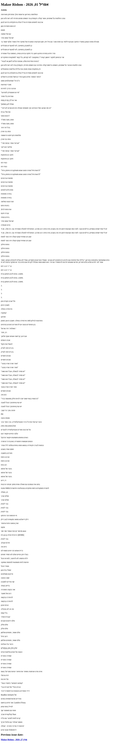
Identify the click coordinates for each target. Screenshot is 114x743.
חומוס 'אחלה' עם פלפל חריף (11, 722)
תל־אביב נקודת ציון (8, 301)
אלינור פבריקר (6, 147)
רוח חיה (4, 395)
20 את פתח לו (6, 209)
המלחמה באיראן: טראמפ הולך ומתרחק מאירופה (19, 14)
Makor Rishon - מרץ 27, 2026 (14, 739)
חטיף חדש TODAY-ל (8, 730)
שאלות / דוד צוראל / (8, 328)
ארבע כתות (5, 457)
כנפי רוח (4, 163)
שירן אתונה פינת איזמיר (9, 523)
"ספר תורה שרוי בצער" (9, 363)
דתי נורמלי (5, 675)
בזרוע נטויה (5, 217)
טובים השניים (6, 356)
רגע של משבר (6, 593)
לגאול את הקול (6, 344)
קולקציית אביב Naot (8, 714)
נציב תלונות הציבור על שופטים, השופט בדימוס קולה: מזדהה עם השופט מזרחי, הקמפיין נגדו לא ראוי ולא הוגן (41, 65)
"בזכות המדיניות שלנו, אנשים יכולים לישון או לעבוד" (20, 61)
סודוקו (3, 317)
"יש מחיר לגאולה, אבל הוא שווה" (13, 371)
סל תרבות (4, 679)
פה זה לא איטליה (7, 609)
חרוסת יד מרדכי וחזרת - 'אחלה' (12, 726)
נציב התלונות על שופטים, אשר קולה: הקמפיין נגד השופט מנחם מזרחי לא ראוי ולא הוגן (33, 18)
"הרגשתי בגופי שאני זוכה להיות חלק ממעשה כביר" (19, 399)
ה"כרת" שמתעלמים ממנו (10, 81)
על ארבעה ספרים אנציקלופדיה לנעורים (16, 430)
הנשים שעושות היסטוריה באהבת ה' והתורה (17, 441)
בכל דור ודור (5, 127)
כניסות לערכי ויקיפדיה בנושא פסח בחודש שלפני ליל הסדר (22, 445)
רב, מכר (4, 332)
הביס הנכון (5, 605)
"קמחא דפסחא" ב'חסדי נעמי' (12, 683)
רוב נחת (4, 465)
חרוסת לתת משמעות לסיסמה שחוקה (15, 562)
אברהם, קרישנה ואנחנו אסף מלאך (14, 336)
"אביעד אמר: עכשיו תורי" (10, 143)
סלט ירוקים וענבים (8, 621)
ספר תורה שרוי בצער (9, 387)
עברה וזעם (5, 213)
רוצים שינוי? (5, 116)
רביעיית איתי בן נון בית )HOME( (12, 535)
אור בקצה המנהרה (8, 590)
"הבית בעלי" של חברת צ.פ (11, 687)
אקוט (3, 527)
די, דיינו (3, 480)
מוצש (3, 30)
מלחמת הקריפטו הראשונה (11, 135)
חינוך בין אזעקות (7, 155)
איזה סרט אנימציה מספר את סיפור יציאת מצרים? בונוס (21, 671)
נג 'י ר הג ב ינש (6, 266)
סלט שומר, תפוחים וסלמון (10, 632)
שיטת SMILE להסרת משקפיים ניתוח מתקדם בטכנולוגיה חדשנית (25, 488)
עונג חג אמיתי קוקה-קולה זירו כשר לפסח (16, 237)
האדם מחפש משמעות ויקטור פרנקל (14, 437)
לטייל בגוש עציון (7, 706)
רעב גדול (4, 636)
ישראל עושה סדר (7, 38)
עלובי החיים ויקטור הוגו (9, 434)
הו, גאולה (4, 492)
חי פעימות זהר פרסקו (9, 515)
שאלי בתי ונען (6, 570)
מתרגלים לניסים (7, 190)
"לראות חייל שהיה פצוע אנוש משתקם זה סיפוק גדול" (20, 170)
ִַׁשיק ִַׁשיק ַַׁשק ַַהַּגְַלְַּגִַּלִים (9, 648)
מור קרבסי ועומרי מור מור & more (13, 531)
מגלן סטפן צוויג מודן (8, 426)
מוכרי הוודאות (6, 85)
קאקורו (3, 313)
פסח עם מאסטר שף (8, 710)
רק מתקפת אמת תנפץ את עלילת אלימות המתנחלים (21, 69)
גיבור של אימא (6, 469)
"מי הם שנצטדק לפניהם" (10, 92)
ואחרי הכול (5, 566)
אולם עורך (5, 496)
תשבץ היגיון (5, 305)
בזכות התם (5, 205)
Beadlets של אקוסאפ (8, 695)
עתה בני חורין (6, 131)
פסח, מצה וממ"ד (7, 120)
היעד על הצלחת (7, 644)
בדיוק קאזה (5, 586)
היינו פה (4, 547)
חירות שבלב (5, 543)
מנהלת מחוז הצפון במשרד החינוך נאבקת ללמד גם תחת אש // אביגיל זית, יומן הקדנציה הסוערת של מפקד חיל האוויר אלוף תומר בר (50, 42)
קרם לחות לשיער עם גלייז (10, 718)
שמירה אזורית (6, 656)
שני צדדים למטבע (7, 582)
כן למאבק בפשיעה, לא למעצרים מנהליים (16, 46)
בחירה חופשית (6, 194)
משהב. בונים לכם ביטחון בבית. (12, 274)
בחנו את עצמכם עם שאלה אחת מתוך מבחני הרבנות (20, 484)
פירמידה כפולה (6, 309)
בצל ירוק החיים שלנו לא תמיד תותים (14, 554)
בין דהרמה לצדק (7, 348)
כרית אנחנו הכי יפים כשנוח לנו (12, 551)
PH (2, 414)
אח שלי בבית (5, 112)
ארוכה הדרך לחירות (8, 88)
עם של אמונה (6, 34)
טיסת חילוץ (5, 244)
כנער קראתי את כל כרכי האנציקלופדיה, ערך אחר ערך (21, 422)
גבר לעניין (4, 504)
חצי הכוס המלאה (7, 202)
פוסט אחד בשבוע (7, 449)
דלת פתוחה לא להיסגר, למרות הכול (14, 558)
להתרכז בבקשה (7, 597)
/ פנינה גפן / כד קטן (8, 410)
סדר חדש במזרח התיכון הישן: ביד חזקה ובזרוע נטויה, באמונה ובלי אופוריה (28, 53)
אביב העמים (5, 340)
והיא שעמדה (5, 225)
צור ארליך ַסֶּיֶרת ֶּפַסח (9, 100)
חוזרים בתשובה (6, 453)
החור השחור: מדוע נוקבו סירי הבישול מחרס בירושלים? (21, 77)
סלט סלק (4, 625)
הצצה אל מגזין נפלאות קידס (11, 652)
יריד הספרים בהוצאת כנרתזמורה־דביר (15, 691)
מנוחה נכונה (5, 418)
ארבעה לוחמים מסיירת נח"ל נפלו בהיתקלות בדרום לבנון (22, 22)
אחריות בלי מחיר (7, 96)
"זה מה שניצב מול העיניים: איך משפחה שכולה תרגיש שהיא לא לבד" (26, 108)
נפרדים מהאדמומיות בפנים (11, 699)
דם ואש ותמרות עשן (8, 26)
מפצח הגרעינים (7, 178)
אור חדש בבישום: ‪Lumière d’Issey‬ (13, 703)
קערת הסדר (5, 617)
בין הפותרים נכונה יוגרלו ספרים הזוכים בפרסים (18, 324)
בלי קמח (4, 613)
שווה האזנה (5, 578)
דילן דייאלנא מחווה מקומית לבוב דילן (14, 519)
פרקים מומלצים (7, 574)
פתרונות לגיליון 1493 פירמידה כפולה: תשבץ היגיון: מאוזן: (22, 321)
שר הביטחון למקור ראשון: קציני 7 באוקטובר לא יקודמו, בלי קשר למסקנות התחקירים (32, 57)
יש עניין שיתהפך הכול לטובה (11, 402)
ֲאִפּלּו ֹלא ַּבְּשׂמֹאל (7, 104)
